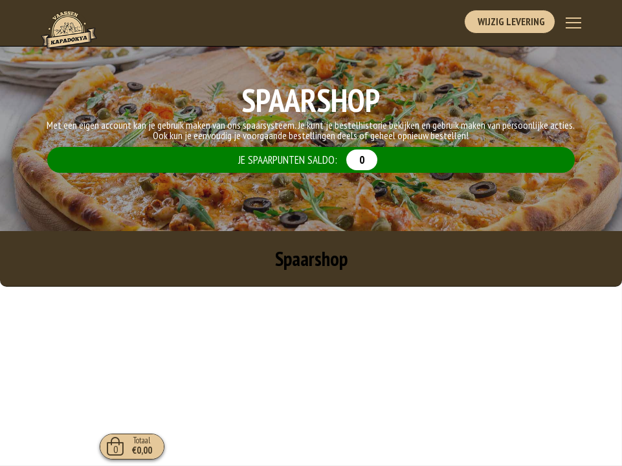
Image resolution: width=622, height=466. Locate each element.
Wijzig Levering (509, 22)
